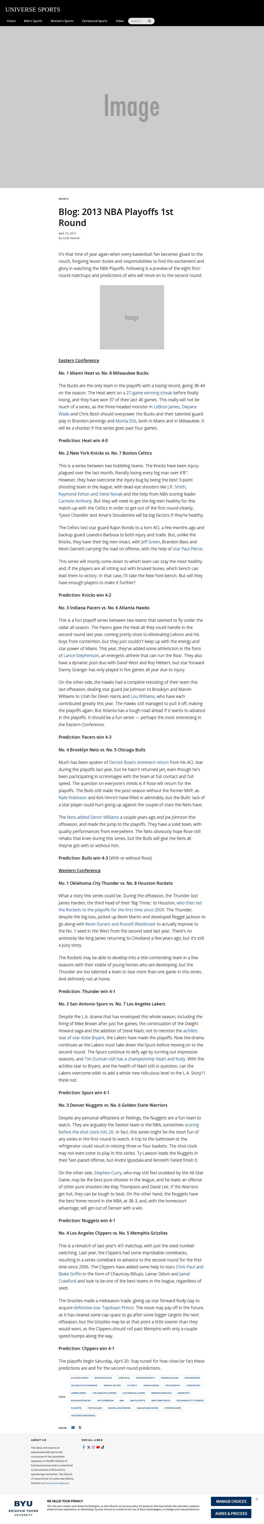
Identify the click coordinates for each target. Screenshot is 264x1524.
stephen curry (172, 1408)
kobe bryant (193, 1385)
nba (122, 1400)
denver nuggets (145, 1378)
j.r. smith (132, 1385)
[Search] (141, 21)
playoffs (76, 1408)
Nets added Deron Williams (93, 817)
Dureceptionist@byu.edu (46, 1487)
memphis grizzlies (161, 1393)
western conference (83, 1415)
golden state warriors (84, 1385)
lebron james (78, 1393)
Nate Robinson (73, 797)
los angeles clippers (104, 1393)
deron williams (169, 1378)
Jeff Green (150, 542)
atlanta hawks (79, 1378)
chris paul (124, 1378)
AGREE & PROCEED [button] (231, 1513)
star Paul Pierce (187, 549)
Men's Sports (33, 21)
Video (120, 21)
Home (11, 21)
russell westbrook (119, 1408)
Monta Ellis (126, 421)
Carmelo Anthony (75, 501)
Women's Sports (62, 21)
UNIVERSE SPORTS (32, 9)
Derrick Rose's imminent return (139, 762)
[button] (258, 1500)
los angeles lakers (134, 1393)
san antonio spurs (147, 1408)
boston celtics (103, 1378)
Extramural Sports (94, 21)
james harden (151, 1385)
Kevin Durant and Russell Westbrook (120, 924)
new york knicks (160, 1400)
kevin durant (172, 1385)
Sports (63, 198)
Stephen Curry (108, 1173)
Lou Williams (143, 696)
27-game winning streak (149, 393)
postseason (95, 1408)
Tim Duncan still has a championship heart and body (134, 1059)
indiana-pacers (112, 1385)
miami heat (184, 1393)
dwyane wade (192, 1378)
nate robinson (105, 1400)
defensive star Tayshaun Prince (103, 1307)
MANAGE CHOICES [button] (231, 1501)
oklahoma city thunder (190, 1400)
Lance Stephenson (81, 655)
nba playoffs (137, 1400)
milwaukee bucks (81, 1400)
